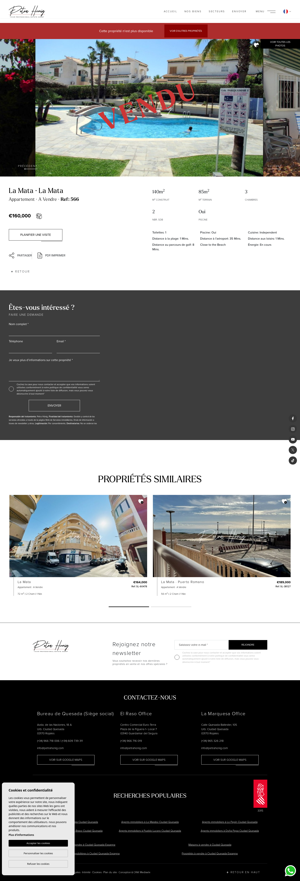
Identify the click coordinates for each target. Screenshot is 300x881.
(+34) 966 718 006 (48, 741)
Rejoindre (247, 645)
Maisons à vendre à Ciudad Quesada (209, 845)
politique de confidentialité (64, 387)
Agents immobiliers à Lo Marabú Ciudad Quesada (150, 822)
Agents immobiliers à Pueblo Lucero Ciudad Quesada (150, 831)
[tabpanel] (78, 545)
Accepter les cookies (38, 843)
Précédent (28, 167)
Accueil (170, 11)
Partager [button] (18, 255)
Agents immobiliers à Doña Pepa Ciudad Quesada (230, 831)
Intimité (86, 872)
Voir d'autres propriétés (186, 31)
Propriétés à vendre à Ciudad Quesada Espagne (210, 854)
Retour (20, 271)
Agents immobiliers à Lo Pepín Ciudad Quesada (230, 822)
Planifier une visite (35, 235)
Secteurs (217, 11)
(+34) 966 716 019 (131, 741)
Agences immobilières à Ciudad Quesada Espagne (90, 854)
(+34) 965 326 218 (212, 741)
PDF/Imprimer (51, 255)
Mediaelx (145, 872)
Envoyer (239, 11)
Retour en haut (243, 872)
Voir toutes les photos (280, 44)
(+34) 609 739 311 (72, 741)
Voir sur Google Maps (65, 760)
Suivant (274, 167)
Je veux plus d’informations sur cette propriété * (41, 360)
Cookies (97, 872)
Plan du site (110, 872)
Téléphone (16, 341)
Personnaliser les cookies (38, 853)
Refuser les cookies (38, 864)
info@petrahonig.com (50, 748)
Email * (61, 341)
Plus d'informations (21, 835)
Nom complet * (19, 324)
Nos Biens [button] (193, 11)
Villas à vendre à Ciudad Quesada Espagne (90, 845)
